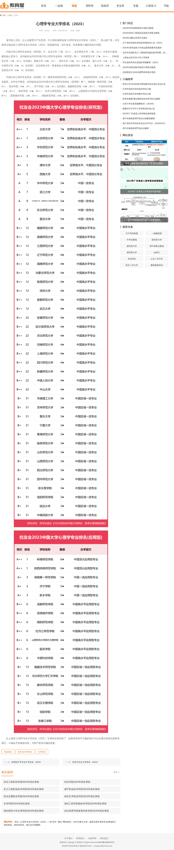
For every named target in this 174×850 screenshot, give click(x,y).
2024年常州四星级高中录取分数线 (138, 28)
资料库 (90, 5)
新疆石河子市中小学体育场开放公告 (139, 108)
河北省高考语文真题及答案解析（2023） (141, 62)
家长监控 (104, 838)
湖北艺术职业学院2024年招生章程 (82, 796)
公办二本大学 (157, 259)
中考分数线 (132, 240)
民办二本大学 (132, 265)
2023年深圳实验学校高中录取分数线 (139, 67)
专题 (135, 5)
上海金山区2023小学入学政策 (136, 57)
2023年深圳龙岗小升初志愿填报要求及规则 (142, 48)
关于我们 (68, 838)
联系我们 (80, 838)
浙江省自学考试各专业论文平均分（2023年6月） (145, 123)
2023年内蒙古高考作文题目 (135, 38)
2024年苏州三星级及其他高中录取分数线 (141, 33)
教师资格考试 (157, 265)
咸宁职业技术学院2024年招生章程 (82, 789)
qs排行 (157, 252)
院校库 (105, 5)
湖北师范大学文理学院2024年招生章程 (24, 811)
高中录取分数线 (157, 246)
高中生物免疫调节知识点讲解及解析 (139, 118)
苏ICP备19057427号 (106, 842)
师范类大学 (132, 252)
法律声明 (92, 838)
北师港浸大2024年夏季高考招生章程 (139, 72)
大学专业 (42, 752)
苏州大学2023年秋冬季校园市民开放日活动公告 (144, 84)
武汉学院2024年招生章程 (77, 782)
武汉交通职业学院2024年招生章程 (21, 796)
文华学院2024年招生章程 (17, 803)
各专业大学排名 (25, 752)
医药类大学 (157, 240)
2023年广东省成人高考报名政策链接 (139, 113)
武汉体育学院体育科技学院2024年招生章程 (86, 811)
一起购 (59, 5)
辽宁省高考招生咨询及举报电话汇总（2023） (143, 43)
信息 (74, 5)
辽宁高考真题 (132, 233)
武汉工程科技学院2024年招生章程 (21, 782)
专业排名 (132, 259)
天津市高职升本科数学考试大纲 (137, 94)
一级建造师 (157, 233)
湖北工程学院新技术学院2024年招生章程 (85, 803)
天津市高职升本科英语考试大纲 (137, 89)
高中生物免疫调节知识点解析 (136, 128)
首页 (43, 5)
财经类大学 (132, 246)
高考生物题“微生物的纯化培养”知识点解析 (141, 99)
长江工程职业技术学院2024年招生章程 (24, 789)
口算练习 (151, 5)
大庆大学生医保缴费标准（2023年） (139, 104)
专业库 (120, 5)
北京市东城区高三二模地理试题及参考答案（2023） (145, 52)
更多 (116, 772)
